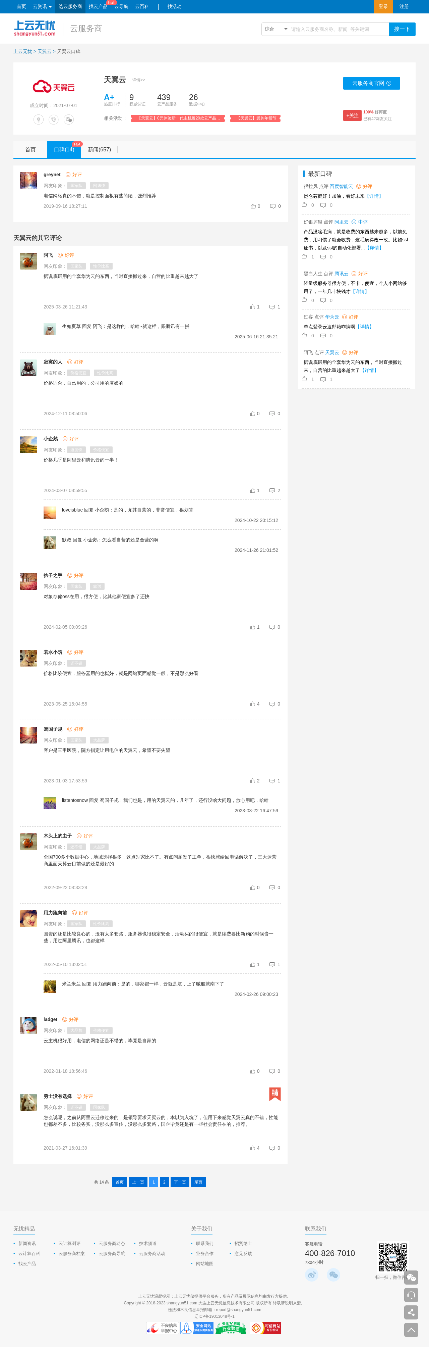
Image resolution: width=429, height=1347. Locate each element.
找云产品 (98, 6)
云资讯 (42, 6)
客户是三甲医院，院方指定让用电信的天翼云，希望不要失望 (107, 750)
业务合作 (204, 1253)
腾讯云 (341, 273)
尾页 (198, 1182)
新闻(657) (103, 149)
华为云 (332, 317)
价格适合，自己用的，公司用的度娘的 (83, 383)
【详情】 (374, 196)
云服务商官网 (371, 85)
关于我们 (201, 1229)
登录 (383, 6)
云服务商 (86, 28)
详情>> (138, 80)
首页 (21, 6)
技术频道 (148, 1243)
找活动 (175, 6)
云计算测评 (69, 1243)
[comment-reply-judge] (276, 206)
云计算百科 (29, 1253)
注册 (404, 6)
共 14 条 (101, 1182)
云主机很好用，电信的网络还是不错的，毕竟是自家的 (100, 1040)
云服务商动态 (112, 1243)
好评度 (375, 112)
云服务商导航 (112, 1253)
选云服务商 (70, 6)
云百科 (142, 6)
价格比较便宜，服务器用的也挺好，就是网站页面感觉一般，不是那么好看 (121, 673)
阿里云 (341, 222)
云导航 (121, 6)
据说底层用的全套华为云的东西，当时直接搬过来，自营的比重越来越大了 (121, 276)
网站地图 (204, 1263)
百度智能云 (341, 186)
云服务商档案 (72, 1253)
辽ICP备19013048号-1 (214, 1316)
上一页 (138, 1182)
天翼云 (45, 51)
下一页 (180, 1182)
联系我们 (204, 1243)
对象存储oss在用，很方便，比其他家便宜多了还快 (96, 596)
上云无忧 (22, 51)
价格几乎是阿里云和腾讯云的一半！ (81, 460)
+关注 (352, 115)
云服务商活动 (152, 1253)
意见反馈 (243, 1253)
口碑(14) (67, 147)
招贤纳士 (243, 1243)
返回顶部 (411, 1330)
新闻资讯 (27, 1243)
